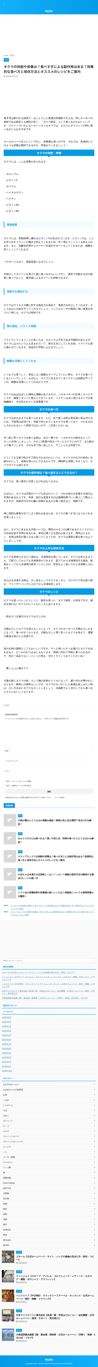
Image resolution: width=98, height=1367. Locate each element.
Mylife (49, 11)
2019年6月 (6, 1049)
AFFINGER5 (68, 1364)
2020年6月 (6, 1031)
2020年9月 (6, 1017)
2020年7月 (6, 1026)
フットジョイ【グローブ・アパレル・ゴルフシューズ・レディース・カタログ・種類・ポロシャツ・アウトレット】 (48, 978)
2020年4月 (6, 1040)
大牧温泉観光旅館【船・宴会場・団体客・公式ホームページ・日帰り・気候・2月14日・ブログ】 (45, 998)
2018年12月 (7, 1071)
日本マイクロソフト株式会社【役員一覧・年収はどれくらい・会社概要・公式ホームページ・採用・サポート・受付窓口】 (48, 992)
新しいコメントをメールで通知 (19, 781)
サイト (7, 771)
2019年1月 (6, 1066)
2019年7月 (6, 1044)
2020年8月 (6, 1022)
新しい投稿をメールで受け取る (19, 786)
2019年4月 (6, 1057)
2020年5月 (6, 1035)
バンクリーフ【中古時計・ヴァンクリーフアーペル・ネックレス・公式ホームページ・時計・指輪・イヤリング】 (48, 985)
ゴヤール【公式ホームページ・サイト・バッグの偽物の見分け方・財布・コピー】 (38, 972)
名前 (7, 751)
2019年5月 (6, 1053)
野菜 (7, 705)
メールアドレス (11, 761)
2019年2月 (6, 1062)
